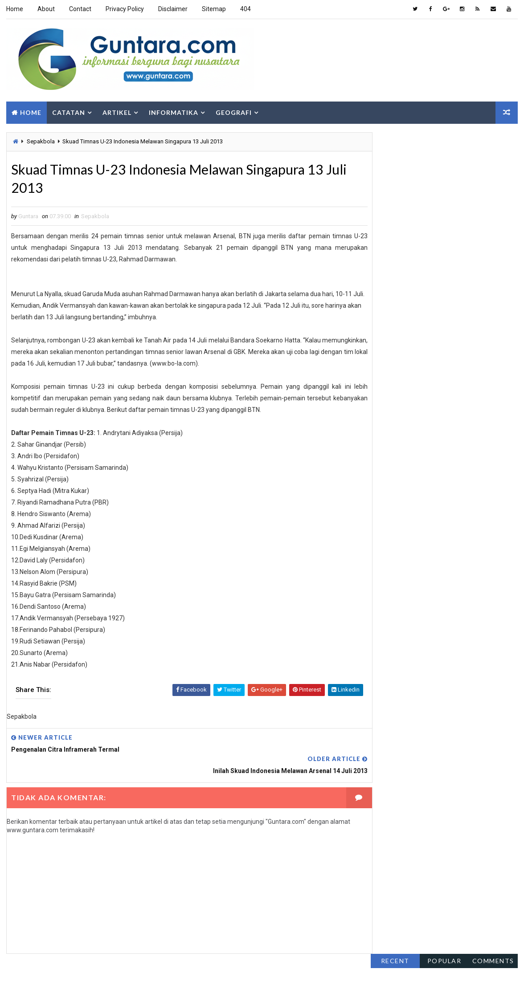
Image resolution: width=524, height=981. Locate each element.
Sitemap (213, 8)
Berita (473, 419)
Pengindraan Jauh (400, 512)
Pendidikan (390, 497)
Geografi (233, 110)
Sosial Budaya (394, 543)
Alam (382, 419)
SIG (438, 528)
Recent (395, 137)
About (45, 8)
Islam (433, 465)
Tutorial (387, 559)
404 (245, 8)
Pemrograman (450, 481)
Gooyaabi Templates (156, 965)
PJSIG (459, 512)
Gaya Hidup (431, 434)
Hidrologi (437, 450)
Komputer (481, 465)
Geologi (483, 434)
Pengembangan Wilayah (463, 497)
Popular (445, 137)
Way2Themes (61, 965)
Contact (80, 8)
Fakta (383, 434)
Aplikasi (427, 419)
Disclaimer (172, 8)
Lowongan (390, 481)
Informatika (173, 110)
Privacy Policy (124, 8)
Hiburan (386, 450)
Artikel (116, 110)
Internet (387, 465)
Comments (494, 137)
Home (14, 8)
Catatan (68, 110)
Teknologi (454, 543)
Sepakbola (40, 139)
